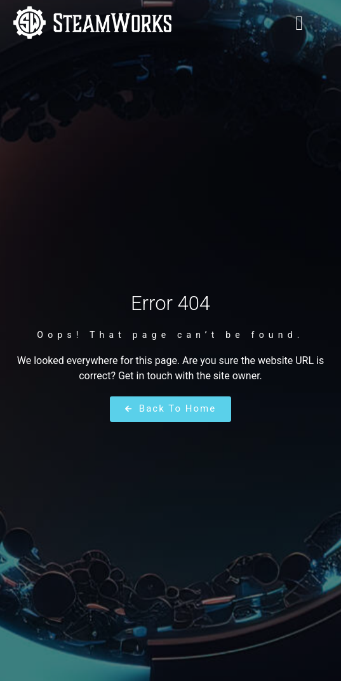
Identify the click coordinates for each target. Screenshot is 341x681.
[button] (300, 23)
